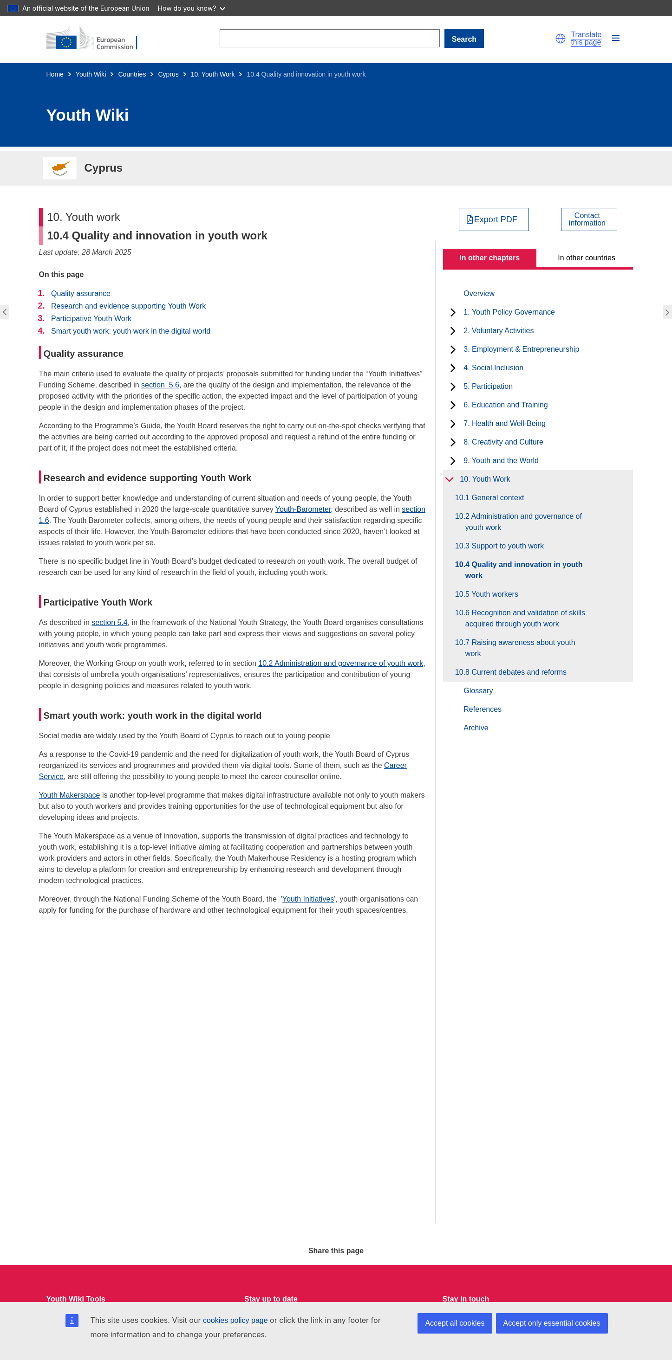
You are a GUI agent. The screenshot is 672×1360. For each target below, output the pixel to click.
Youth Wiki (91, 74)
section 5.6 (160, 385)
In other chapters (489, 258)
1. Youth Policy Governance (509, 312)
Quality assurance (81, 293)
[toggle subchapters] (453, 312)
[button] (560, 38)
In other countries (586, 258)
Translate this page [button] (586, 38)
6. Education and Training (505, 405)
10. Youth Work (213, 74)
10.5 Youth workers (491, 594)
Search (464, 39)
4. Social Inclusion (493, 368)
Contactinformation (587, 219)
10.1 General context (494, 498)
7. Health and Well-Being (504, 423)
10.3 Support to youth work (504, 546)
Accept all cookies (454, 1323)
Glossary (478, 691)
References (482, 709)
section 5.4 (109, 622)
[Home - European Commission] (97, 38)
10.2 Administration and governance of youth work (340, 663)
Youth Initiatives (308, 899)
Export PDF (495, 219)
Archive (475, 728)
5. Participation (488, 386)
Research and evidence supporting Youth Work (128, 306)
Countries (132, 74)
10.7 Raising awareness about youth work (520, 647)
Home (55, 74)
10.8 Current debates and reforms (516, 672)
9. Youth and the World (501, 460)
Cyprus (168, 74)
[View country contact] (589, 219)
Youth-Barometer (303, 509)
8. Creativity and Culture (503, 442)
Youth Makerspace (69, 795)
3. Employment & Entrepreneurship (521, 349)
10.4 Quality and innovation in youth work (524, 570)
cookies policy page (235, 1320)
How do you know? (192, 8)
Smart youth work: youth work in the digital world (130, 331)
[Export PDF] (494, 219)
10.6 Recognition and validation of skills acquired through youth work (525, 618)
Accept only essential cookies (551, 1323)
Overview (479, 293)
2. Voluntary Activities (498, 331)
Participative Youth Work (91, 318)
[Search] (330, 38)
